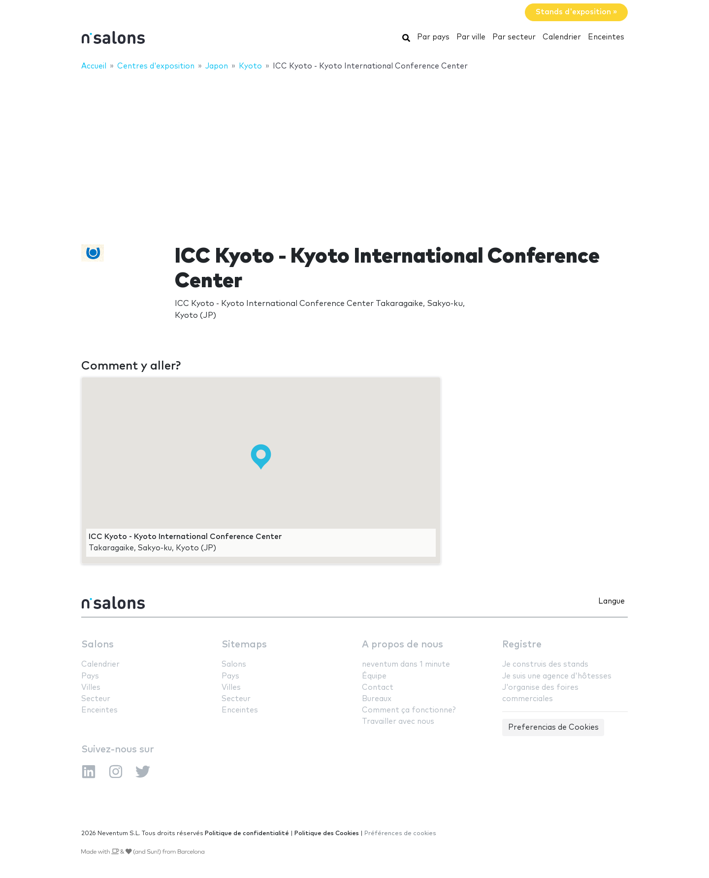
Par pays (433, 37)
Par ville (470, 37)
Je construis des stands (545, 664)
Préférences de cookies (400, 833)
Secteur (95, 699)
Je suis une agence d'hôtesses (557, 676)
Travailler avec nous (398, 721)
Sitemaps (244, 644)
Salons (97, 644)
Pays (90, 676)
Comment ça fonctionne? (408, 710)
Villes (90, 687)
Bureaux (376, 699)
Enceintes (606, 37)
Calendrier (562, 37)
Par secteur (514, 37)
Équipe (374, 676)
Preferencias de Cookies (553, 727)
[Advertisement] (354, 151)
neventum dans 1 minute (406, 664)
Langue (611, 601)
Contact (377, 687)
